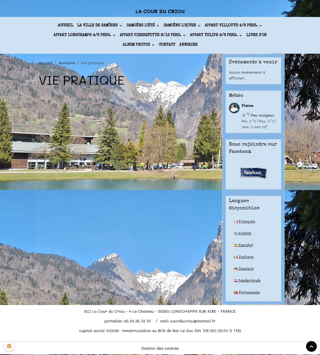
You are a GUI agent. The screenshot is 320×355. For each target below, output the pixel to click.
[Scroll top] (311, 346)
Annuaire (188, 45)
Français (244, 221)
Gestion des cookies (160, 348)
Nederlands (247, 280)
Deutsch (244, 268)
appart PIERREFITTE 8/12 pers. (151, 35)
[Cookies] (9, 346)
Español (243, 244)
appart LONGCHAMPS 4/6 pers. (83, 35)
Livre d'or (256, 35)
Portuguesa (247, 292)
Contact (167, 45)
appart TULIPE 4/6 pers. (214, 35)
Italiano (244, 256)
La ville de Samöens (98, 25)
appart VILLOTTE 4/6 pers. (232, 25)
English (242, 233)
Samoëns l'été (141, 25)
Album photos (137, 45)
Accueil (65, 25)
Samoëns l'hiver (180, 25)
